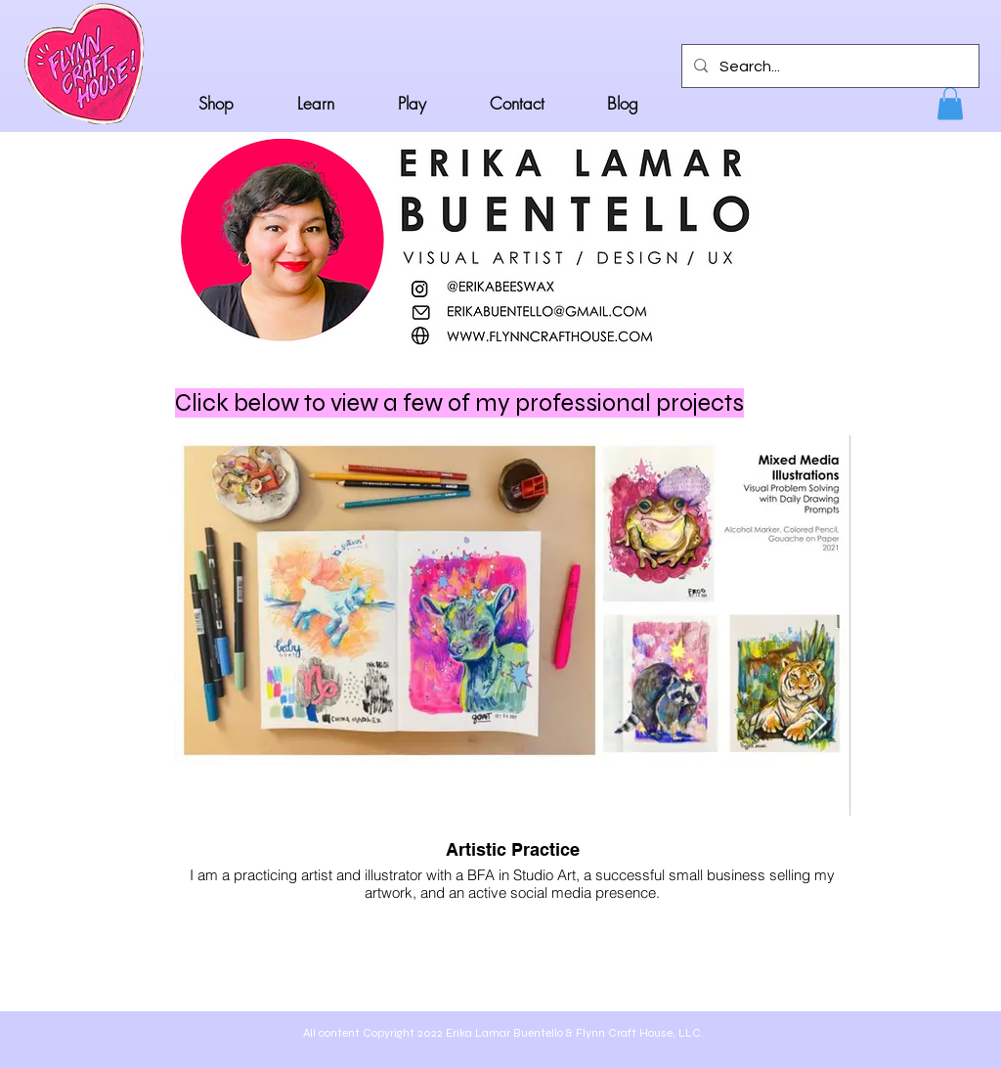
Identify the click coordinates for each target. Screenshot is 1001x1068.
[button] (950, 103)
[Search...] (828, 66)
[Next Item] (817, 723)
